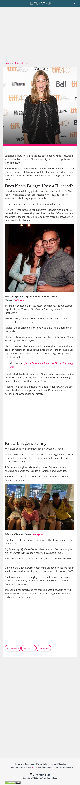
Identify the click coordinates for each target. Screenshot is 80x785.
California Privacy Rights (20, 767)
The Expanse (28, 648)
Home (8, 63)
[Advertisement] (43, 35)
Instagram (19, 299)
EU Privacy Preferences (43, 767)
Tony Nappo (44, 648)
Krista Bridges (13, 648)
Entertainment (22, 63)
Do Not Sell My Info (64, 767)
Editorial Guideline (58, 764)
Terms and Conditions (24, 764)
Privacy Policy (42, 764)
